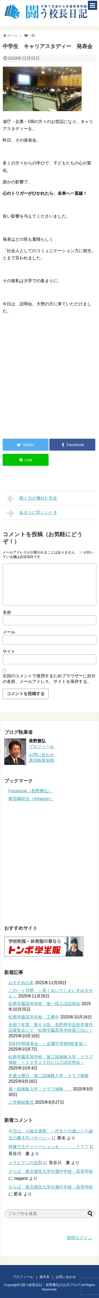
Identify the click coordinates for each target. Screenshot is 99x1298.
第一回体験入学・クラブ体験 (40, 1089)
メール (9, 632)
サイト (9, 651)
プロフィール (41, 746)
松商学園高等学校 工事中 (33, 1017)
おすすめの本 (21, 982)
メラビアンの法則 (25, 1162)
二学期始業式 (21, 1102)
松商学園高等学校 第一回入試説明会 (44, 1003)
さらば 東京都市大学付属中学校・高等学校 (50, 1171)
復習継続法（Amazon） (31, 798)
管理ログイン (79, 1238)
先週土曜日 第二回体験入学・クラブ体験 (48, 1075)
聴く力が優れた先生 (32, 498)
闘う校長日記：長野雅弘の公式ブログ (51, 1285)
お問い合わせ (70, 1277)
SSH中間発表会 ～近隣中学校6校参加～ (47, 1043)
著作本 (44, 1277)
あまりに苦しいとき (32, 513)
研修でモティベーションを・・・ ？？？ (48, 1146)
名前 (7, 612)
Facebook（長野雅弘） (30, 791)
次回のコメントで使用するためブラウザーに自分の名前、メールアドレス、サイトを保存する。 (49, 679)
